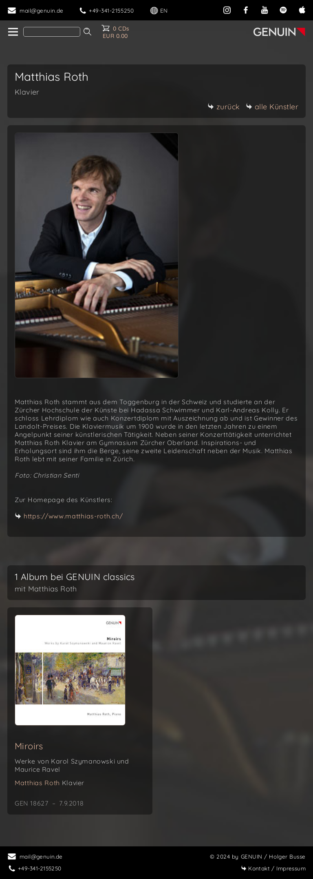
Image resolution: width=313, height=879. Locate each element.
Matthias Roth (49, 783)
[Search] (51, 32)
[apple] (302, 9)
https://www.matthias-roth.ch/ (73, 516)
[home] (12, 32)
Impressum (273, 868)
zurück (223, 106)
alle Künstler (272, 106)
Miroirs (29, 746)
